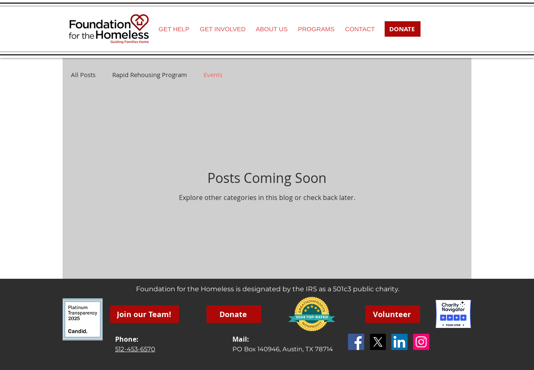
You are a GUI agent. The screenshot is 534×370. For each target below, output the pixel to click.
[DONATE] (403, 29)
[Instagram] (421, 342)
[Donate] (234, 314)
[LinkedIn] (399, 342)
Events (213, 74)
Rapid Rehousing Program (149, 74)
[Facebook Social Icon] (356, 342)
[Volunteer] (392, 314)
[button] (222, 29)
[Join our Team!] (144, 314)
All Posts (83, 74)
